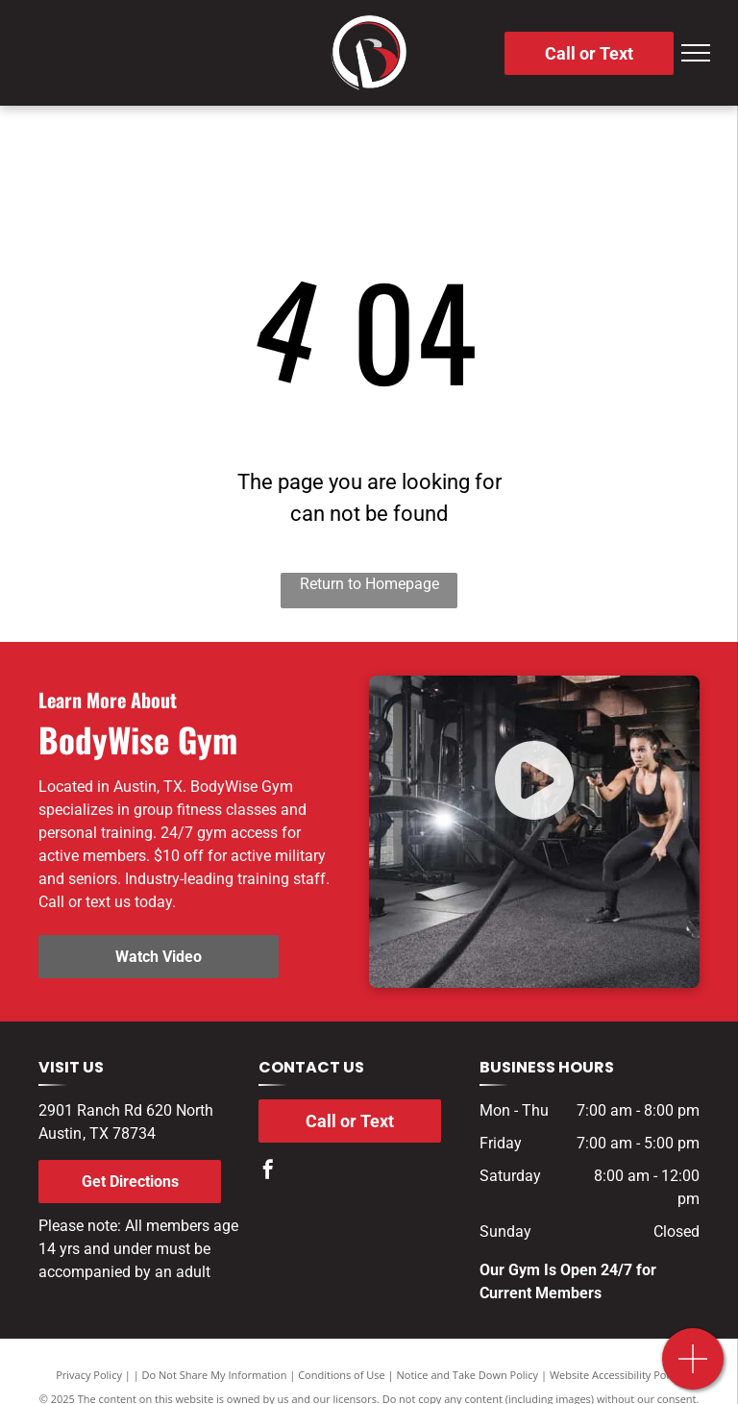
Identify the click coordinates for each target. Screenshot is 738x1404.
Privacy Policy (89, 1374)
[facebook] (268, 1172)
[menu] (696, 53)
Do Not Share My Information (214, 1374)
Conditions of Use (341, 1374)
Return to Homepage (369, 584)
